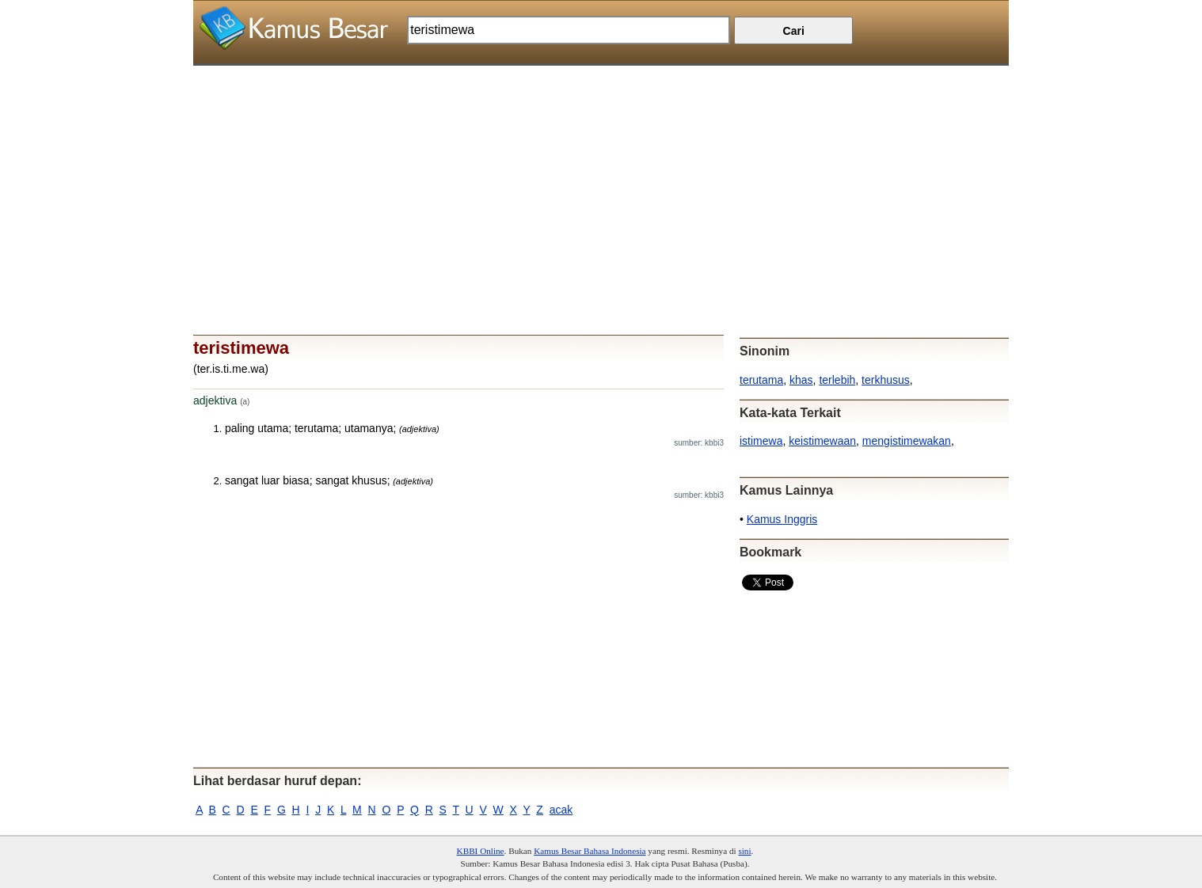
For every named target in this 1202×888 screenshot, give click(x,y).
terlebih (837, 380)
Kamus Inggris (782, 519)
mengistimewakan (906, 441)
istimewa (761, 441)
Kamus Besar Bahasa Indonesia (589, 851)
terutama (761, 380)
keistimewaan (822, 441)
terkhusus (886, 380)
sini (744, 851)
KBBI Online (480, 851)
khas (801, 380)
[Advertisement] (601, 176)
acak (561, 809)
